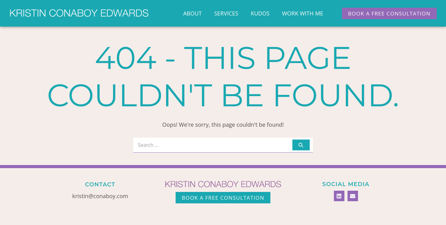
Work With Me (302, 13)
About (192, 13)
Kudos (260, 13)
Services (226, 13)
